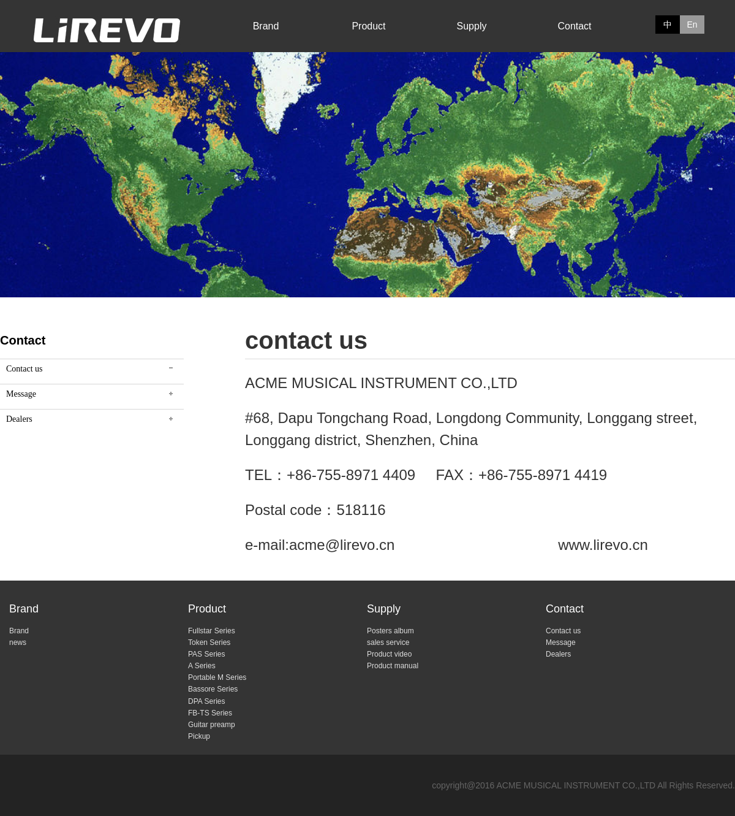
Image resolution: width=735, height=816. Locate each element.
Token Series (209, 642)
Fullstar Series (211, 631)
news (17, 642)
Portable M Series (217, 677)
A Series (202, 666)
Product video (389, 654)
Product (368, 26)
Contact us (24, 368)
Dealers (19, 419)
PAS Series (206, 654)
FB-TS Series (210, 713)
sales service (388, 642)
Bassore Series (213, 689)
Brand (266, 26)
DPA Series (206, 701)
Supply (472, 26)
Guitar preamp (211, 724)
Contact (574, 26)
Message (21, 393)
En (692, 24)
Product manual (392, 666)
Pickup (199, 736)
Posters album (390, 631)
